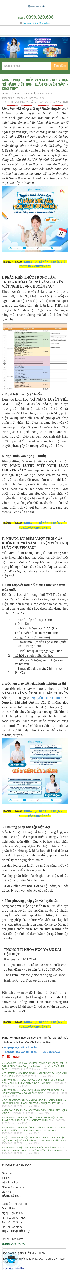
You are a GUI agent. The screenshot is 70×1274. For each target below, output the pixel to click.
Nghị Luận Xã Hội (12, 1213)
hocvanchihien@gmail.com (37, 23)
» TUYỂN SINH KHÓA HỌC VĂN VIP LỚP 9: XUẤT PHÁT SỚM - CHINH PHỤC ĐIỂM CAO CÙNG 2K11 (34, 1083)
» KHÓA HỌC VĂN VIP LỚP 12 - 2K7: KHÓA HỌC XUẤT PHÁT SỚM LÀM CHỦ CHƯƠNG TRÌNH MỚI (34, 1120)
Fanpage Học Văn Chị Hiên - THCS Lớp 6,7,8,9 (31, 1051)
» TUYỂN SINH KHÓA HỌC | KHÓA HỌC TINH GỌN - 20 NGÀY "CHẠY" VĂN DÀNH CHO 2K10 (35, 1093)
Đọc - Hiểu (8, 1208)
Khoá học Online (36, 98)
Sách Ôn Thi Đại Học (14, 1203)
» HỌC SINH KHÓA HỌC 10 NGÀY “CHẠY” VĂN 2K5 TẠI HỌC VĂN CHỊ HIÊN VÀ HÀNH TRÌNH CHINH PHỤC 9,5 (34, 1140)
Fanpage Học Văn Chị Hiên (20, 1047)
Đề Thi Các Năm (12, 1227)
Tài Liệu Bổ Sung (12, 1222)
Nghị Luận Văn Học (14, 1217)
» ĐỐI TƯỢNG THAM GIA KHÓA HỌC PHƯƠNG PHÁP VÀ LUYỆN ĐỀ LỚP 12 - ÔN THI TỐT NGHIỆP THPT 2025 (34, 1103)
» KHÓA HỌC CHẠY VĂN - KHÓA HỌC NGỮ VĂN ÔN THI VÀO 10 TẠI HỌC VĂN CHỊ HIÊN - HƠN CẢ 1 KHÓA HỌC (34, 1150)
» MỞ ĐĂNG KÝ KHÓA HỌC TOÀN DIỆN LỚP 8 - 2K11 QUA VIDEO (34, 1112)
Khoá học (20, 98)
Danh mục (10, 30)
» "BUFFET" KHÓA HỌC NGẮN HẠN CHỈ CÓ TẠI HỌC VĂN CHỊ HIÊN (34, 1075)
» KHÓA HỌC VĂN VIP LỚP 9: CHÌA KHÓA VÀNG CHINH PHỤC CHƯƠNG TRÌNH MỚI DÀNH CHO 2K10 (33, 1130)
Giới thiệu (8, 1173)
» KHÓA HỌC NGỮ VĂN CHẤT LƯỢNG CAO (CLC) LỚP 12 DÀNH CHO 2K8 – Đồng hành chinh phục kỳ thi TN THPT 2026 (34, 1066)
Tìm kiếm (60, 65)
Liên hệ (6, 1191)
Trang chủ (7, 98)
